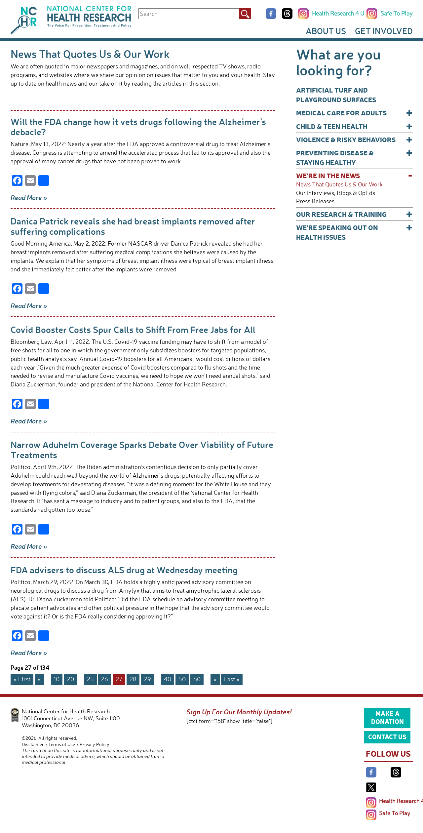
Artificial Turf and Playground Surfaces (336, 94)
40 (167, 679)
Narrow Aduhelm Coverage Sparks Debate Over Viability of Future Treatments (142, 449)
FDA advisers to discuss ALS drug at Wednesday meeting (124, 569)
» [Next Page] (215, 679)
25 (90, 679)
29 (147, 679)
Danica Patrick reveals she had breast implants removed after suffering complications (133, 226)
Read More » (29, 197)
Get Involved (384, 30)
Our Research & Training (354, 214)
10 (56, 679)
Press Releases (315, 201)
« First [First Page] (22, 679)
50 (182, 679)
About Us (326, 30)
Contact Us (387, 736)
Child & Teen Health (354, 126)
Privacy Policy (94, 744)
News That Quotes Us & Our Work (339, 184)
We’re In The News (354, 175)
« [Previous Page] (39, 679)
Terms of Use (61, 744)
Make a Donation (387, 717)
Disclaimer (33, 744)
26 (104, 679)
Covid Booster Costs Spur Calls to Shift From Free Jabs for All (133, 329)
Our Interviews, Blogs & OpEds (335, 192)
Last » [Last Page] (232, 679)
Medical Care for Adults (354, 112)
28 (133, 679)
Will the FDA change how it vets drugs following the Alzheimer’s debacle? (138, 126)
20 (70, 679)
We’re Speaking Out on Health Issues (354, 231)
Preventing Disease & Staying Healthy (354, 157)
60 (197, 679)
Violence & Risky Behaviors (354, 139)
